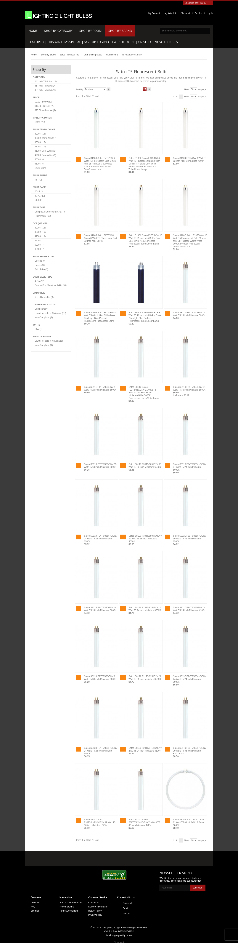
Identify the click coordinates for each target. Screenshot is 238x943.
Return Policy (95, 911)
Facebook (128, 903)
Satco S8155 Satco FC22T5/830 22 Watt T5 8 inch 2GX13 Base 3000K (189, 822)
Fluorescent (43, 216)
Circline (40, 261)
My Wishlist (170, 13)
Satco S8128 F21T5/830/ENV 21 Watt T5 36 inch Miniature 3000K (100, 677)
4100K (40, 146)
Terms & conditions (69, 911)
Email (125, 908)
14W (39, 329)
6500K (39, 163)
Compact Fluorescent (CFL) (50, 211)
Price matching (67, 906)
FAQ (33, 906)
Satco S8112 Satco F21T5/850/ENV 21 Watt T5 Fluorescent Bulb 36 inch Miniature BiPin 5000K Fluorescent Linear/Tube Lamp (143, 392)
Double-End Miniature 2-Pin (51, 285)
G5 (38, 200)
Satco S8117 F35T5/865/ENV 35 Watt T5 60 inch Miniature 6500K (144, 465)
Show (186, 89)
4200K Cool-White (45, 155)
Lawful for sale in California (50, 313)
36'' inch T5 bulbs (45, 85)
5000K (39, 159)
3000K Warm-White (46, 138)
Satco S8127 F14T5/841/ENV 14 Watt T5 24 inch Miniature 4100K (189, 609)
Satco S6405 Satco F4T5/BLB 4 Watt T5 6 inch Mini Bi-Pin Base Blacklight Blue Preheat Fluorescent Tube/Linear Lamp (100, 316)
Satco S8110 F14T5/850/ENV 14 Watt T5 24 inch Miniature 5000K (189, 314)
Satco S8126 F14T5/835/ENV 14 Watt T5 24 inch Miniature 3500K (144, 609)
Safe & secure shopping (71, 902)
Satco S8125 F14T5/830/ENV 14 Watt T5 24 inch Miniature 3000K (100, 609)
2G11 (39, 191)
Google (126, 913)
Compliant (42, 309)
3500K (40, 142)
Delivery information (98, 906)
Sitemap (35, 911)
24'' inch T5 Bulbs (46, 81)
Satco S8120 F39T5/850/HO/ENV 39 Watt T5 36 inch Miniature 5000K (145, 539)
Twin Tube (41, 269)
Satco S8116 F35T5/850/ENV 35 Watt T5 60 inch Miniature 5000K (100, 465)
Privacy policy (95, 915)
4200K (39, 240)
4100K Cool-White (45, 151)
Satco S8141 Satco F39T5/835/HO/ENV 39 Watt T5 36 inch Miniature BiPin (99, 822)
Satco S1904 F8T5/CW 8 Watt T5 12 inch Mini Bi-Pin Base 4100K (189, 159)
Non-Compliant (44, 317)
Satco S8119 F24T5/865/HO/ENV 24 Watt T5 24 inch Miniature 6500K (100, 539)
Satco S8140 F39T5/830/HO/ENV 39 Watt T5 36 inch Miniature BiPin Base (189, 751)
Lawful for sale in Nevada (49, 341)
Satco (40, 122)
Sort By (79, 89)
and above (45, 110)
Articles (198, 13)
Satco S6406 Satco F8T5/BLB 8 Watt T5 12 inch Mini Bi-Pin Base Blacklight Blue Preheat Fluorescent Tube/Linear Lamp (144, 316)
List (149, 88)
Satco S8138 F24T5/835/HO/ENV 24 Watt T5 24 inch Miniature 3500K (100, 751)
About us (35, 902)
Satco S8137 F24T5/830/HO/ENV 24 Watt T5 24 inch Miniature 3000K (189, 679)
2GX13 (40, 195)
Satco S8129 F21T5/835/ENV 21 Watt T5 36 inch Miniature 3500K (144, 677)
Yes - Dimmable (44, 297)
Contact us (93, 902)
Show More (40, 168)
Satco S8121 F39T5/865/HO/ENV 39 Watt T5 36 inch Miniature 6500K (189, 539)
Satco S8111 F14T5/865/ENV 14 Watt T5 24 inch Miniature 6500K (100, 388)
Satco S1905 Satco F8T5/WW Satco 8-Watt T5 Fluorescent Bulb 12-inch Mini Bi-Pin (100, 238)
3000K (40, 133)
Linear (40, 265)
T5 (38, 179)
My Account (154, 13)
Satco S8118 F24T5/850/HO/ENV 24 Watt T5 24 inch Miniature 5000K (189, 467)
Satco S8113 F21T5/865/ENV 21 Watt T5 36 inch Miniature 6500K (189, 388)
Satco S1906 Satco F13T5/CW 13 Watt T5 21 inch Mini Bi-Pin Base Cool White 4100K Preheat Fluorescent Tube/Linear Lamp (145, 239)
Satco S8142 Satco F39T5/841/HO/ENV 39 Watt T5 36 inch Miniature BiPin (144, 822)
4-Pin (39, 281)
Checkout (185, 13)
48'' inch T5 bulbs (45, 90)
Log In (210, 13)
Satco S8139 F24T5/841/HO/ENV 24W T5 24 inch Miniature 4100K (145, 749)
